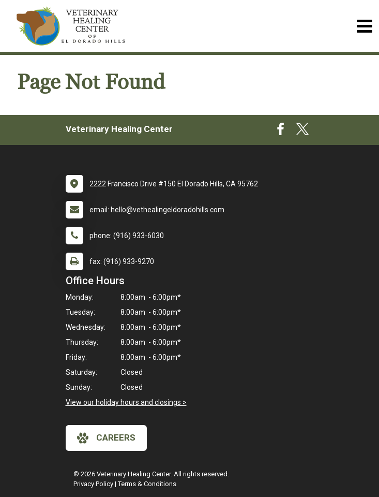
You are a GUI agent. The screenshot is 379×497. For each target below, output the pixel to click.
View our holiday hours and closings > (126, 402)
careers (106, 438)
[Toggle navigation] (364, 26)
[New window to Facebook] (280, 131)
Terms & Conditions (147, 484)
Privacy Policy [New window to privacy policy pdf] (93, 484)
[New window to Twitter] (302, 131)
